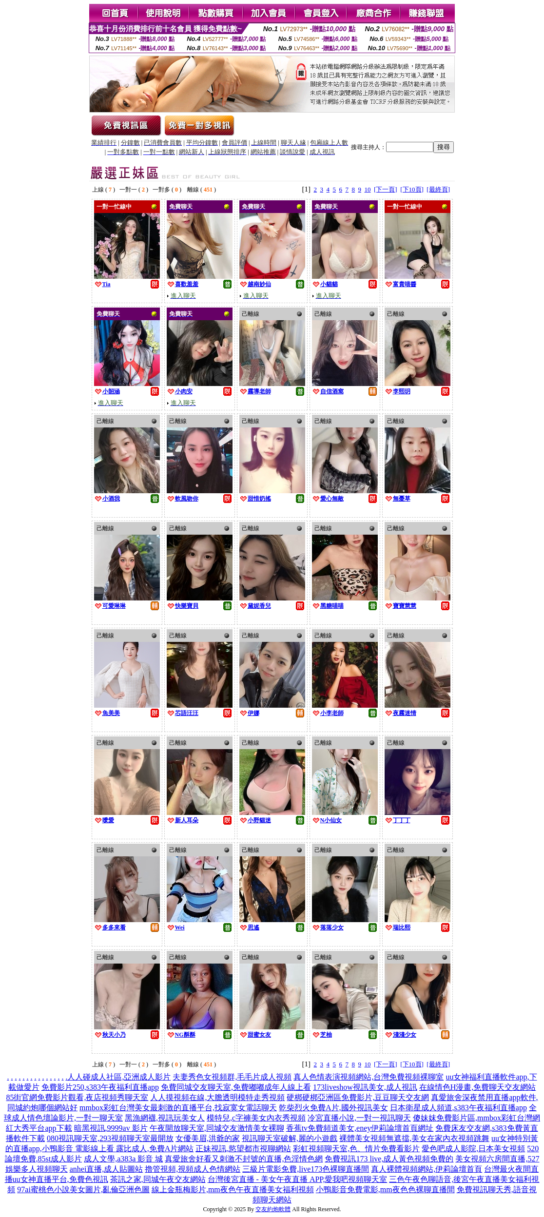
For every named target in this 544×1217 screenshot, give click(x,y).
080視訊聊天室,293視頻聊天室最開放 (110, 1138)
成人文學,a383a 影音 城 (123, 1159)
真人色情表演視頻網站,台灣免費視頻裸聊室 (368, 1077)
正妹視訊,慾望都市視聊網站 (243, 1148)
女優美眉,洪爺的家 (207, 1138)
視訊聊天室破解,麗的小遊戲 (289, 1138)
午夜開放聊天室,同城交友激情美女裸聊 (217, 1128)
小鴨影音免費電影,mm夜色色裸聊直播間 (385, 1189)
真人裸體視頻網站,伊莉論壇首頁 (426, 1169)
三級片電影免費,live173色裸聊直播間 (305, 1169)
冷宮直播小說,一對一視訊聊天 (359, 1118)
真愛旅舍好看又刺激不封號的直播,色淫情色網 (244, 1159)
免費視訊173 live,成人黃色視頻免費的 (389, 1159)
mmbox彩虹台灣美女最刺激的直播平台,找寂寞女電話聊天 (178, 1107)
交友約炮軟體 (273, 1209)
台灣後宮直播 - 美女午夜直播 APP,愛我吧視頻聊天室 (298, 1179)
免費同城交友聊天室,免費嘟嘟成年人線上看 (236, 1087)
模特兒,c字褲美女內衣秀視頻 (256, 1118)
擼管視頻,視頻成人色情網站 (192, 1169)
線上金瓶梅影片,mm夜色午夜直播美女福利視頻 (233, 1189)
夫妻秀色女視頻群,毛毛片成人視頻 (232, 1077)
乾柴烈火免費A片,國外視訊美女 (333, 1107)
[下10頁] (412, 189)
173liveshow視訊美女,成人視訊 (365, 1087)
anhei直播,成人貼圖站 (106, 1169)
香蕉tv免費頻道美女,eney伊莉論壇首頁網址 (360, 1128)
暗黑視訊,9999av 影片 (111, 1128)
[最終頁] (438, 189)
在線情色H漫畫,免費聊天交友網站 (477, 1087)
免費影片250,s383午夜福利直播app (100, 1087)
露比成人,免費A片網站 (155, 1148)
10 (368, 189)
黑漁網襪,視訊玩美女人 (165, 1118)
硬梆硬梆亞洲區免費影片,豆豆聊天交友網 (358, 1097)
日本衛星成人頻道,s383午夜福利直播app (458, 1107)
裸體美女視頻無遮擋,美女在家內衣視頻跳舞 (414, 1138)
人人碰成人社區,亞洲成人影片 (119, 1077)
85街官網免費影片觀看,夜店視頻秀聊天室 (77, 1097)
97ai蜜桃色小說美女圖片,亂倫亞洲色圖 (83, 1189)
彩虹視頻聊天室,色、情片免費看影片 (356, 1148)
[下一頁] (385, 189)
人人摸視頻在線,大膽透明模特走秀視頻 (217, 1097)
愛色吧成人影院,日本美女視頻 (473, 1148)
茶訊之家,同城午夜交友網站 (158, 1179)
